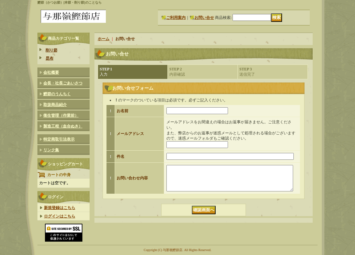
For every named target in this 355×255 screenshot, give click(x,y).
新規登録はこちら (59, 207)
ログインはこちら (59, 216)
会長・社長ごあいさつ (62, 83)
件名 (120, 156)
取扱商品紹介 (55, 104)
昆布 (49, 58)
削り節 (51, 50)
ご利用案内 (176, 17)
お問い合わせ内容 (132, 180)
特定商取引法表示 (59, 139)
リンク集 (51, 150)
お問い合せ (204, 17)
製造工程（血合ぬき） (62, 126)
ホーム (103, 39)
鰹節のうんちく (57, 94)
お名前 (122, 111)
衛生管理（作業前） (60, 115)
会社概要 (51, 72)
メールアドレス (130, 133)
